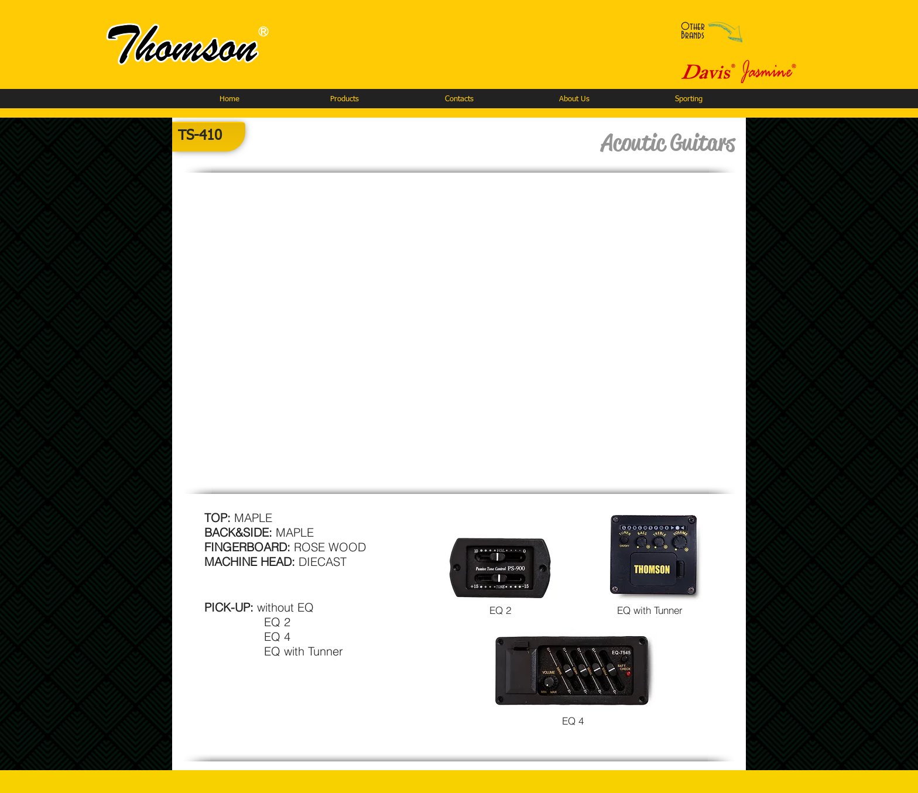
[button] (344, 99)
